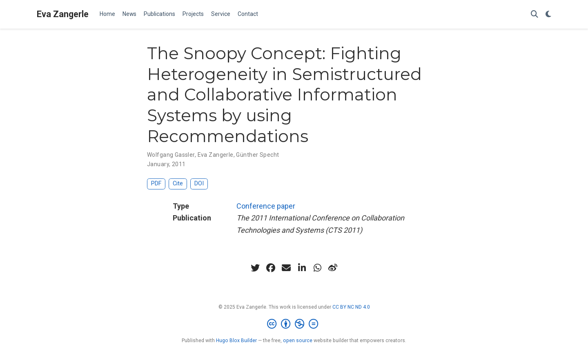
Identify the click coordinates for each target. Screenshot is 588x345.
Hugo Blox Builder (236, 340)
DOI (199, 183)
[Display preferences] (548, 14)
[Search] (534, 14)
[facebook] (271, 268)
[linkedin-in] (302, 268)
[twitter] (255, 268)
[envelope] (286, 268)
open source (297, 340)
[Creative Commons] (294, 324)
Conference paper (265, 206)
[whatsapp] (317, 268)
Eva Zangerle (63, 14)
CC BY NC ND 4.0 (351, 307)
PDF (156, 183)
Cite (178, 183)
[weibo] (333, 268)
